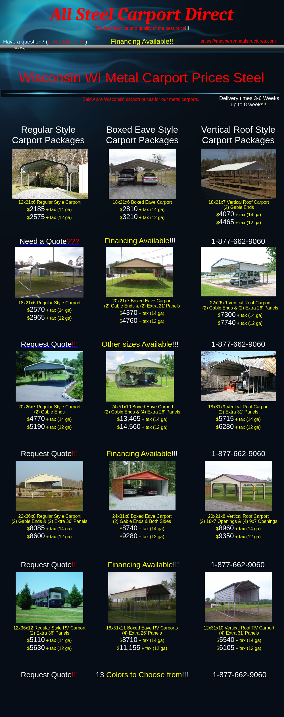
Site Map (20, 48)
